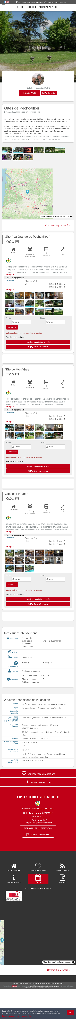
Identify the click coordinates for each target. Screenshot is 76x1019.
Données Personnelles (36, 991)
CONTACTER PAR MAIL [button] (41, 842)
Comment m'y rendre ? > (57, 231)
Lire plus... (17, 280)
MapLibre (66, 222)
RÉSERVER (33, 93)
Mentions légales (21, 991)
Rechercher (18, 333)
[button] (52, 93)
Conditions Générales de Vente (56, 991)
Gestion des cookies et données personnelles (16, 1016)
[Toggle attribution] (71, 222)
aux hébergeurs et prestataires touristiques (53, 994)
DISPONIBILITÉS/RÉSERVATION (41, 836)
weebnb (23, 994)
